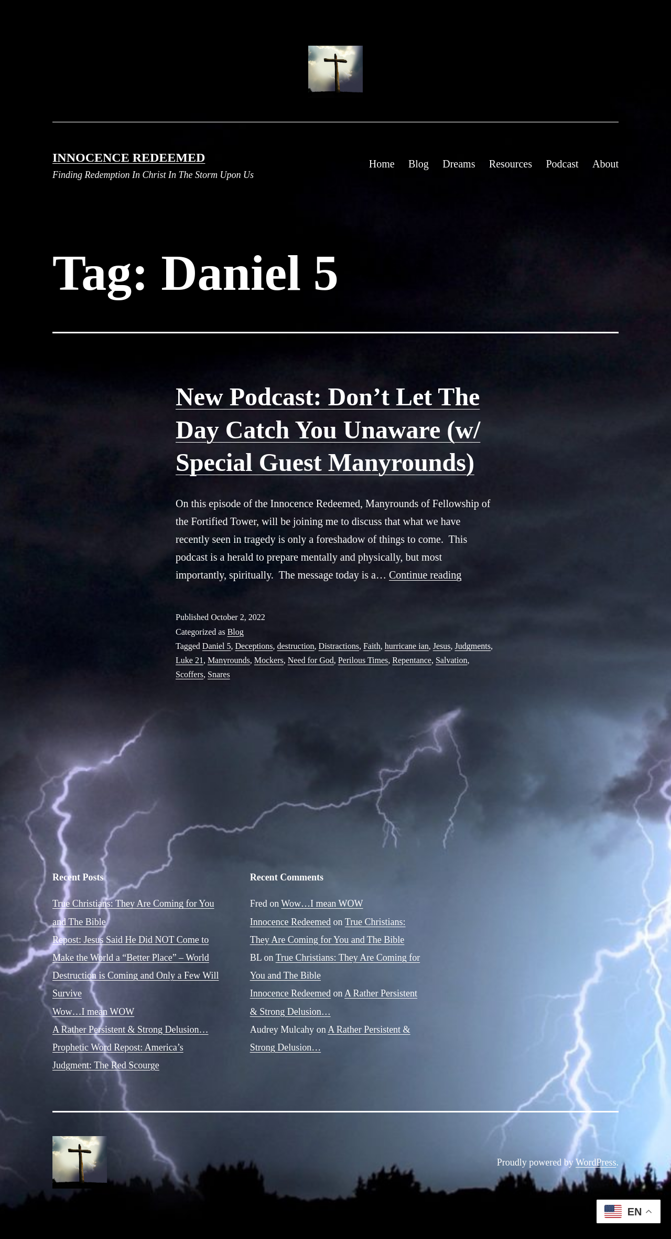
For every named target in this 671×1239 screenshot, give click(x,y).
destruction (296, 646)
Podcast (562, 164)
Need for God (311, 660)
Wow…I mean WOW (93, 1011)
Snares (219, 674)
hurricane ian (407, 646)
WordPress (596, 1162)
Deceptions (254, 646)
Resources (510, 164)
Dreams (458, 164)
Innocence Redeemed (128, 157)
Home (382, 164)
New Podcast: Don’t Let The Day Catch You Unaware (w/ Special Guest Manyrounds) (328, 429)
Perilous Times (363, 660)
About (605, 164)
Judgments (473, 646)
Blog (418, 164)
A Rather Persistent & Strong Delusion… (130, 1029)
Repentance (411, 660)
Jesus (442, 646)
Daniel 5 (216, 646)
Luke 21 (189, 660)
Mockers (269, 660)
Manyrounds (229, 660)
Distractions (339, 646)
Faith (372, 646)
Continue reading (425, 575)
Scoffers (189, 674)
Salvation (451, 660)
